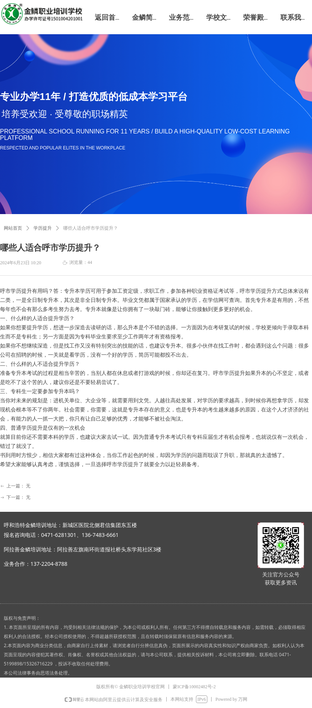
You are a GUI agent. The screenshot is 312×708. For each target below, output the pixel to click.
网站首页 (13, 228)
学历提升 (42, 228)
